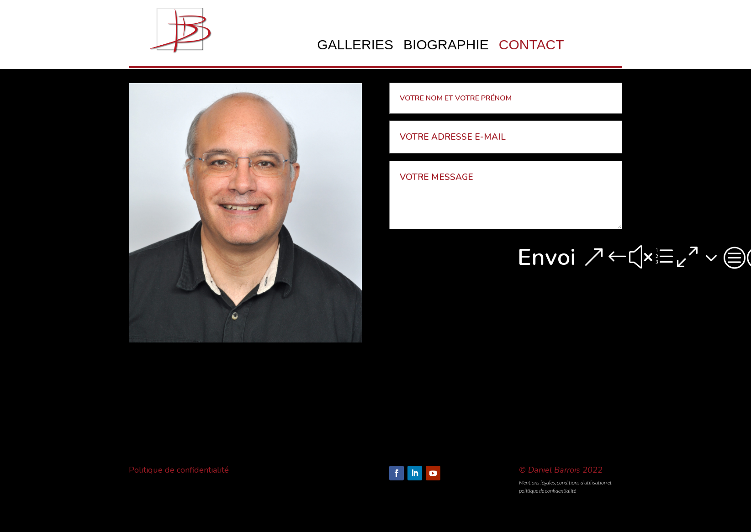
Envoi (547, 257)
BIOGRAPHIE (446, 47)
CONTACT (531, 47)
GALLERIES (355, 47)
